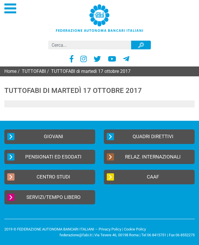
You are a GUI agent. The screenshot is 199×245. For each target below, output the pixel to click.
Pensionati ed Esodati (44, 157)
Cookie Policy (135, 229)
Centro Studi (38, 177)
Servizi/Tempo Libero (44, 197)
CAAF (133, 177)
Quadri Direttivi (140, 136)
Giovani (35, 136)
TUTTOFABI (34, 71)
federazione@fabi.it (75, 235)
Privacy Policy (110, 229)
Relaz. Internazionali (144, 157)
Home (10, 71)
